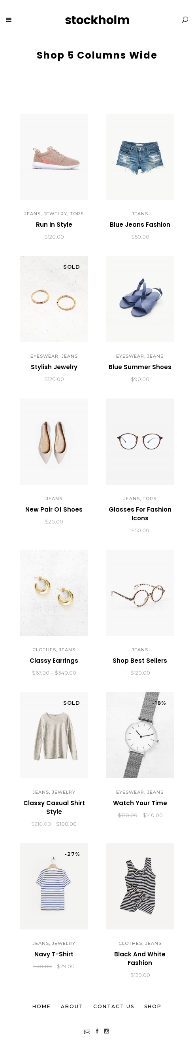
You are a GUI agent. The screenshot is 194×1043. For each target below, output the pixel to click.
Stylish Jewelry (54, 367)
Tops (77, 213)
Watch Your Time (140, 803)
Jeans (32, 213)
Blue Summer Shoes (140, 367)
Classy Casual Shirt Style (54, 807)
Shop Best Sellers (140, 660)
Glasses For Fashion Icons (140, 513)
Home (41, 1006)
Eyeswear (44, 356)
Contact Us (113, 1006)
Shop (153, 1006)
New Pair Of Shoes (54, 509)
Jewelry (55, 213)
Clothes (44, 649)
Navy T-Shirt (53, 954)
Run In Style (54, 224)
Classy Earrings (54, 660)
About (72, 1006)
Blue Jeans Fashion (140, 224)
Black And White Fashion (140, 958)
